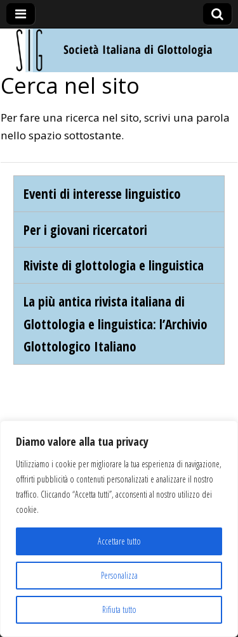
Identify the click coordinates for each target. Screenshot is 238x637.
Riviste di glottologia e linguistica (113, 265)
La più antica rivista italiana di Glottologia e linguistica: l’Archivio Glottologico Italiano (115, 323)
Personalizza (119, 575)
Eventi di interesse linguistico (102, 193)
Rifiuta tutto (119, 609)
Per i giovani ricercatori (85, 229)
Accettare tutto (119, 541)
